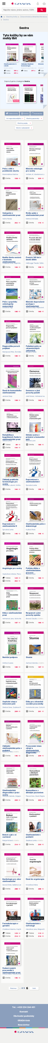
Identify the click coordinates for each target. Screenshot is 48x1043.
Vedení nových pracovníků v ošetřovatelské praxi (11, 970)
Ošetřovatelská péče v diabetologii (35, 525)
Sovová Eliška (7, 885)
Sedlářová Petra (7, 752)
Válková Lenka (7, 441)
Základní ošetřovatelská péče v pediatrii (12, 748)
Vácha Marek (18, 619)
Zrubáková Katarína (9, 929)
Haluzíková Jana (31, 929)
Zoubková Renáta (18, 707)
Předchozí (13, 988)
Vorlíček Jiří (29, 174)
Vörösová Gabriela (8, 796)
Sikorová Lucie (30, 441)
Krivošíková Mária (32, 885)
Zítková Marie (7, 974)
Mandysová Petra (8, 352)
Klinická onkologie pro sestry (34, 170)
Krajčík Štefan (21, 929)
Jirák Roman (30, 396)
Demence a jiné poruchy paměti (33, 392)
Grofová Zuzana (7, 663)
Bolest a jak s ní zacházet (9, 836)
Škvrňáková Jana (20, 352)
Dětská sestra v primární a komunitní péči (35, 437)
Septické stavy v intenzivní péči (9, 703)
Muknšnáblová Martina (10, 174)
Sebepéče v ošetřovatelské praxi (11, 214)
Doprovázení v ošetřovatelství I (33, 481)
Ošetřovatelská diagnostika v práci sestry (10, 792)
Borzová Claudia (31, 619)
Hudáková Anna (7, 263)
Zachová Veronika (32, 663)
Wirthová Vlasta (21, 485)
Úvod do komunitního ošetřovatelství (12, 392)
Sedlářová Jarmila (18, 885)
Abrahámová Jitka (40, 174)
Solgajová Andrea (21, 796)
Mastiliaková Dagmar (33, 752)
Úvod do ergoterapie (35, 879)
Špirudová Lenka (31, 485)
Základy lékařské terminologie (27, 65)
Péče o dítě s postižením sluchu (10, 170)
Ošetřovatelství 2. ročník (10, 65)
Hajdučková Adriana (9, 574)
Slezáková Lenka (31, 840)
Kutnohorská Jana (32, 707)
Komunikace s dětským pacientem (34, 791)
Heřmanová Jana (8, 619)
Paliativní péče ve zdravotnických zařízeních (33, 348)
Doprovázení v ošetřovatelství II (9, 525)
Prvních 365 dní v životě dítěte (33, 258)
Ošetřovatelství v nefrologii (33, 925)
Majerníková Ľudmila (21, 263)
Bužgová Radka (31, 352)
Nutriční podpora (9, 657)
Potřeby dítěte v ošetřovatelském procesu (33, 570)
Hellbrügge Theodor (32, 263)
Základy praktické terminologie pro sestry (10, 482)
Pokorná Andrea (17, 974)
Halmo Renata (7, 219)
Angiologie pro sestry (12, 568)
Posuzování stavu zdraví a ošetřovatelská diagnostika (33, 749)
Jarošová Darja (31, 307)
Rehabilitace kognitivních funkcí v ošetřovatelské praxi (11, 437)
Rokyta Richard (7, 840)
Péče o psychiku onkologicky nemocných (9, 304)
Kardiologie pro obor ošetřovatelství (11, 880)
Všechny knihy (12, 17)
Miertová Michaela (32, 219)
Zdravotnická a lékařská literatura (33, 17)
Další (34, 988)
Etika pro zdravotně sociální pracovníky (34, 703)
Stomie (29, 657)
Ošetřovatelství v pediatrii (33, 836)
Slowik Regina (40, 796)
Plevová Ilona (21, 574)
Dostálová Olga (7, 307)
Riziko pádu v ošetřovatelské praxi (35, 214)
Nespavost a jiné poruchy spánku (33, 614)
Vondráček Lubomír (8, 485)
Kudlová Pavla (30, 530)
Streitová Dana (7, 707)
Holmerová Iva (40, 396)
